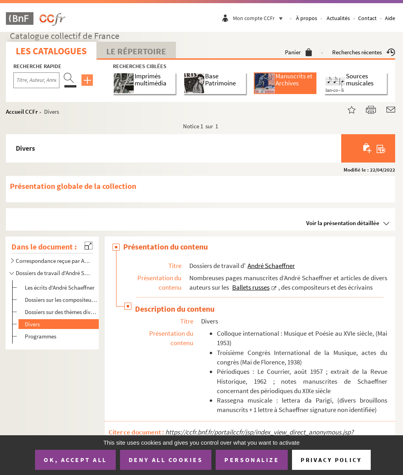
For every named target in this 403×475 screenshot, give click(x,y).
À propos (306, 18)
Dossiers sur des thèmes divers (61, 312)
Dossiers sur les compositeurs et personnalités (61, 299)
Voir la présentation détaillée (342, 223)
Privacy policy (331, 460)
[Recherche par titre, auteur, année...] (36, 80)
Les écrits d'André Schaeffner (59, 287)
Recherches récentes (363, 52)
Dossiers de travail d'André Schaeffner (53, 273)
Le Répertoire (136, 51)
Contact (367, 18)
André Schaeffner (271, 265)
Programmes (40, 336)
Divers (32, 324)
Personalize (251, 460)
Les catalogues (51, 51)
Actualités (338, 18)
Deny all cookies (166, 460)
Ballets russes (251, 287)
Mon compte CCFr (260, 18)
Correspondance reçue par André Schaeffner (53, 260)
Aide (390, 18)
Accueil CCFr (22, 111)
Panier (298, 52)
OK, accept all (75, 460)
